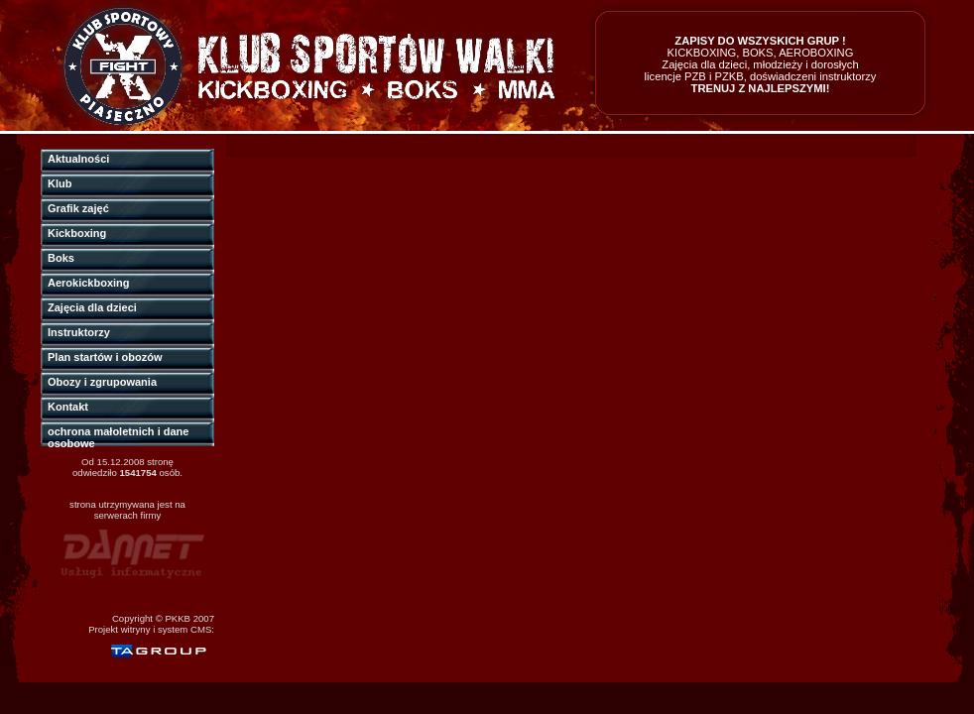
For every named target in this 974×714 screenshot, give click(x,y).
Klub (59, 183)
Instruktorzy (79, 332)
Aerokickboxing (89, 283)
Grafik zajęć (78, 208)
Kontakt (68, 407)
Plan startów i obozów (105, 357)
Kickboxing (77, 233)
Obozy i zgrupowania (102, 382)
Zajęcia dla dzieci (92, 307)
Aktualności (78, 159)
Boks (61, 258)
